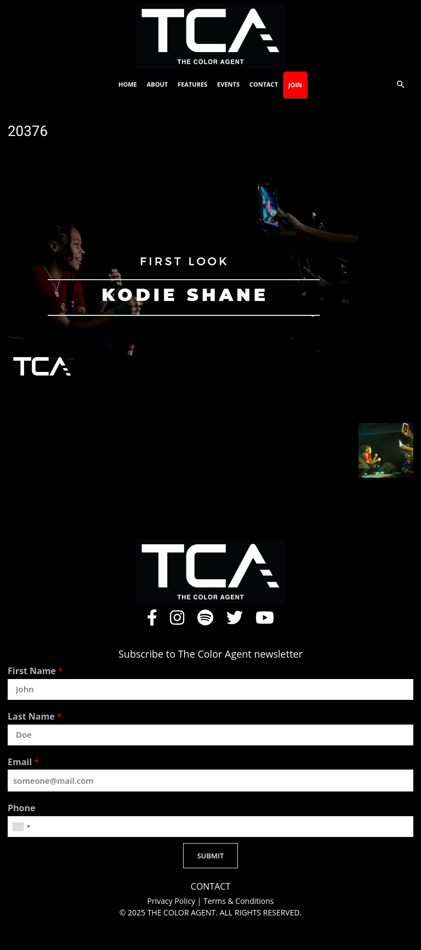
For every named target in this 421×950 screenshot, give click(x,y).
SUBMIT (210, 856)
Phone (21, 808)
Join (295, 85)
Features (192, 84)
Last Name (35, 716)
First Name (35, 671)
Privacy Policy (172, 901)
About (157, 84)
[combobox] (20, 826)
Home (127, 84)
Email (23, 762)
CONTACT (210, 886)
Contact (263, 84)
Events (228, 84)
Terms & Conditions (238, 901)
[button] (400, 85)
